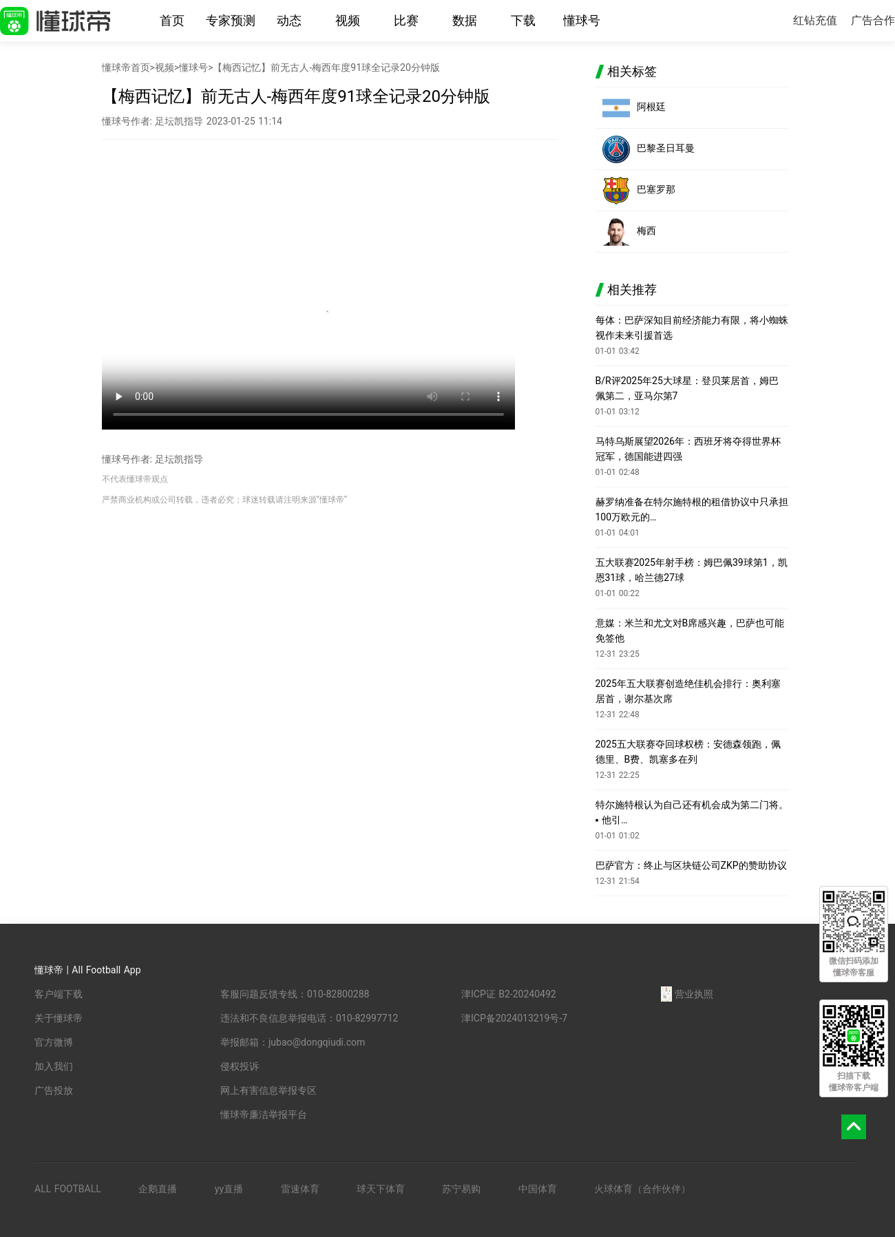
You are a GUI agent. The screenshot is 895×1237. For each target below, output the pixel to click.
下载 (523, 20)
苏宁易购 (461, 1188)
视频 (347, 20)
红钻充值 (815, 20)
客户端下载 (58, 994)
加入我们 (53, 1066)
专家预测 (230, 20)
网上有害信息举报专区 (268, 1090)
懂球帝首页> (128, 67)
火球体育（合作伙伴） (642, 1188)
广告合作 (873, 20)
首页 (172, 20)
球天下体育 (381, 1188)
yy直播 (229, 1188)
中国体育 (537, 1188)
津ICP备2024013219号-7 (514, 1018)
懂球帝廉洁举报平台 (263, 1114)
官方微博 (53, 1042)
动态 (289, 20)
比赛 (406, 20)
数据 (464, 20)
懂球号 (581, 20)
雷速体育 (300, 1188)
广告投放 (53, 1090)
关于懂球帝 (58, 1018)
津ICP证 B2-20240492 (508, 994)
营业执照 (687, 994)
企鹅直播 (157, 1188)
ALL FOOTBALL (67, 1188)
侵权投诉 (239, 1066)
